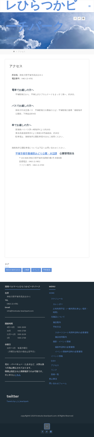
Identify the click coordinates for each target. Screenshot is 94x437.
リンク (54, 370)
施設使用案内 (61, 337)
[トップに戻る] (47, 426)
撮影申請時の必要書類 (65, 347)
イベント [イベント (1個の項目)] (36, 270)
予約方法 (57, 327)
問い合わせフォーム (58, 383)
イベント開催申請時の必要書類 (68, 351)
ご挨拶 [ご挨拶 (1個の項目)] (26, 270)
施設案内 (57, 322)
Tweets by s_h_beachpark (17, 401)
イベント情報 (57, 356)
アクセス (55, 365)
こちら (18, 375)
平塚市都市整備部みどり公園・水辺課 (36, 153)
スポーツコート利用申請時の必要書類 (71, 332)
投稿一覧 (55, 374)
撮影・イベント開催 (62, 341)
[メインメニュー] (89, 6)
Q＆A (53, 360)
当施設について (58, 317)
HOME (51, 293)
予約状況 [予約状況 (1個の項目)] (46, 270)
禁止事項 (53, 379)
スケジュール (57, 298)
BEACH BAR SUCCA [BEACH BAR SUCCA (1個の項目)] (13, 270)
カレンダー (58, 304)
